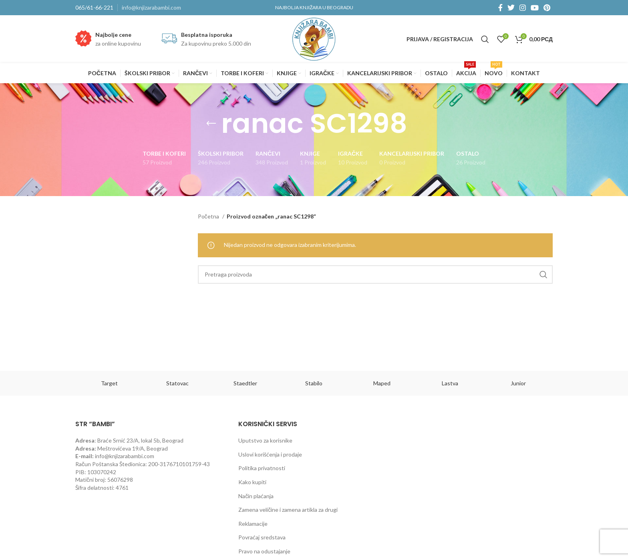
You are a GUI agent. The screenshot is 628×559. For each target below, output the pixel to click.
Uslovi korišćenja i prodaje (270, 454)
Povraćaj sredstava (262, 537)
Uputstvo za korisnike (265, 440)
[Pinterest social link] (547, 8)
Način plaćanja (256, 496)
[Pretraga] (485, 39)
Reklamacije (253, 523)
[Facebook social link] (500, 8)
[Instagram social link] (522, 8)
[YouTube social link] (534, 8)
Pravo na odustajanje (264, 551)
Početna (209, 216)
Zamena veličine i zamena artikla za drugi (288, 509)
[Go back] (211, 124)
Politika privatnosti (261, 468)
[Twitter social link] (511, 8)
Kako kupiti (252, 482)
